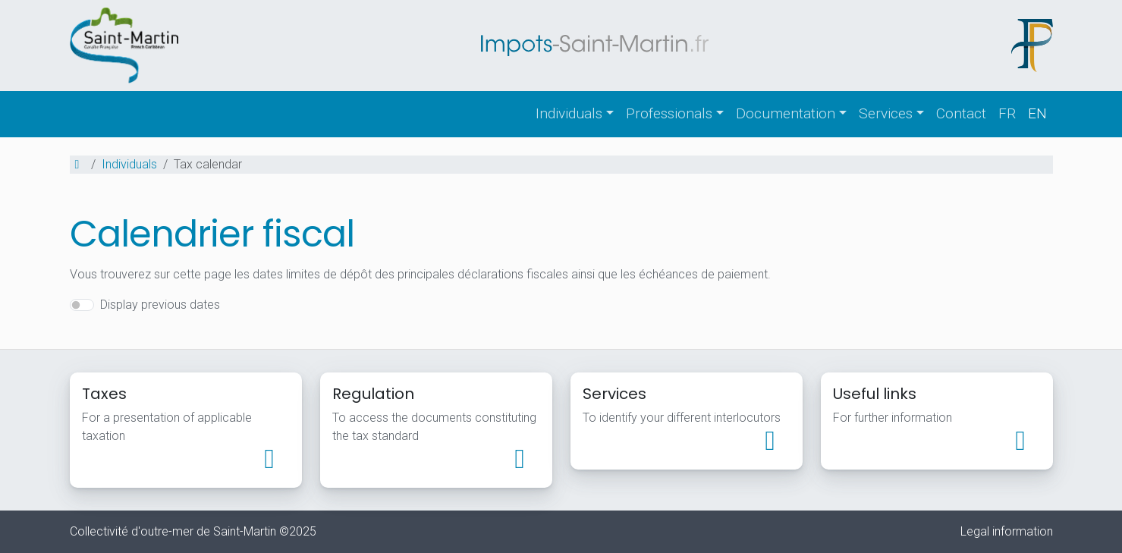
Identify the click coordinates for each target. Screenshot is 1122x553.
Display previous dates (160, 304)
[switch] (82, 305)
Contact (961, 113)
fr (1007, 113)
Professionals (669, 113)
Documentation (785, 113)
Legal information (1006, 531)
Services (886, 113)
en (1037, 113)
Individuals (569, 113)
